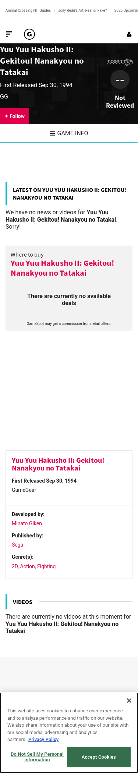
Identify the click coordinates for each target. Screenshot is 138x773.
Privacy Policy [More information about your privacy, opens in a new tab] (43, 739)
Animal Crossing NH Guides (28, 10)
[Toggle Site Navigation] (9, 34)
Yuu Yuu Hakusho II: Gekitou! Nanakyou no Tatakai (42, 60)
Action (27, 566)
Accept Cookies (99, 757)
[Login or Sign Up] (129, 34)
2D (15, 566)
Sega (17, 545)
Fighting (46, 566)
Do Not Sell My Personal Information (37, 757)
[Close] (129, 701)
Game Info (69, 133)
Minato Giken (27, 523)
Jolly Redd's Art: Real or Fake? (82, 10)
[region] (69, 733)
